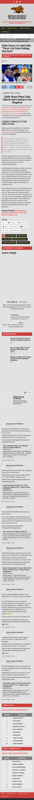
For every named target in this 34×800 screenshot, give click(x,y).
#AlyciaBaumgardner (8, 553)
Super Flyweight (23, 242)
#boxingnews (26, 440)
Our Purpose (5, 32)
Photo (5, 653)
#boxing (4, 440)
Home (3, 28)
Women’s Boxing (25, 28)
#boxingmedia (16, 440)
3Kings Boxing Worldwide (14, 424)
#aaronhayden (14, 472)
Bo (12, 342)
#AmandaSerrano (26, 555)
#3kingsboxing (6, 442)
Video (5, 624)
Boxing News (10, 235)
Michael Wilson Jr (9, 242)
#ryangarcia (24, 668)
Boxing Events (12, 28)
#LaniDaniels (6, 637)
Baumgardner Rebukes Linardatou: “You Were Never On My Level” (14, 212)
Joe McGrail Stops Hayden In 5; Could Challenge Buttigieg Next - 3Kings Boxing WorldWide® (16, 487)
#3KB (13, 442)
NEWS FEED (3, 39)
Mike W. (5, 61)
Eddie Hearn (21, 235)
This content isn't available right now (15, 531)
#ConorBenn (6, 670)
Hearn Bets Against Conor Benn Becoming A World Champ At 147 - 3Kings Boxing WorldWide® (17, 684)
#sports (9, 440)
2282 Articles (23, 302)
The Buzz (12, 39)
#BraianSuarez (26, 431)
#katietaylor (15, 555)
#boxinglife (19, 526)
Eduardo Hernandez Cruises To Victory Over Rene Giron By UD (20, 339)
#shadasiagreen (23, 619)
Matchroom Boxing (8, 132)
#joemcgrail (5, 470)
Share (13, 460)
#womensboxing (7, 564)
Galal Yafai (7, 239)
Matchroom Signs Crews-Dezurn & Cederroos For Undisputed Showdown (20, 358)
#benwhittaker (14, 429)
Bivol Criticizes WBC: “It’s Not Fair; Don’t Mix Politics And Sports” (19, 349)
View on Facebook (6, 460)
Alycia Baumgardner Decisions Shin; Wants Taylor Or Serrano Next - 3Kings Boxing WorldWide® (17, 569)
